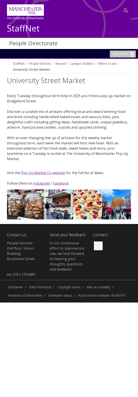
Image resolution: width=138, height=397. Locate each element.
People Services (40, 63)
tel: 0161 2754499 (21, 274)
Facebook (61, 183)
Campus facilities (82, 63)
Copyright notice (69, 287)
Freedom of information (25, 295)
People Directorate (33, 43)
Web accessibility (98, 287)
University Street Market (31, 69)
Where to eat (107, 63)
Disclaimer (15, 287)
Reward (60, 63)
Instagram (41, 183)
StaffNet (23, 28)
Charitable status (60, 295)
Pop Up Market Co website (43, 172)
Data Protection (40, 287)
